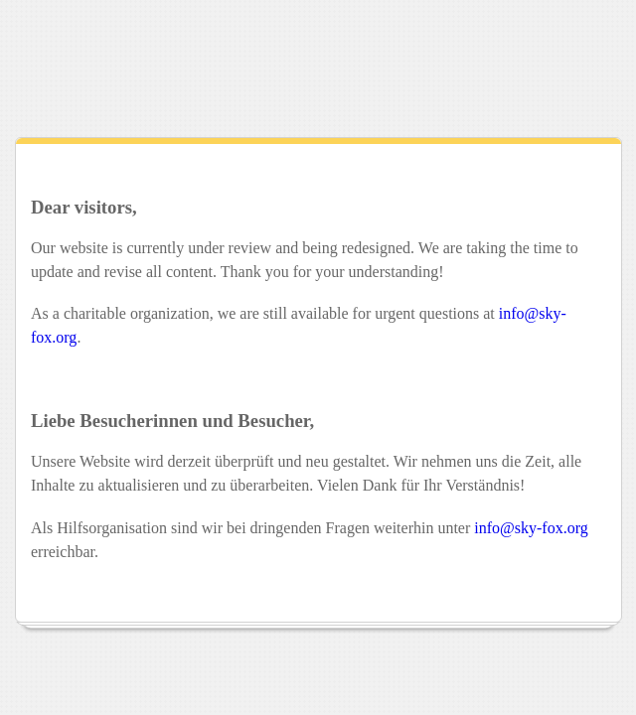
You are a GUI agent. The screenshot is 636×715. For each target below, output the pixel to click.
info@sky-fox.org (530, 527)
